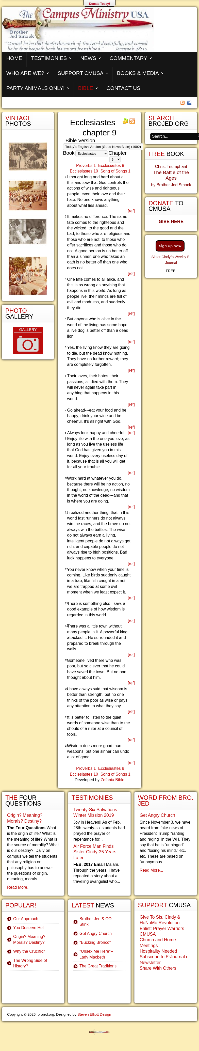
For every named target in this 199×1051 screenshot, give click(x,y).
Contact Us (123, 88)
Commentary (128, 58)
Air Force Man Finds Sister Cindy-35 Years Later (94, 852)
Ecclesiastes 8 (111, 165)
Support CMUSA (81, 73)
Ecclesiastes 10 (84, 171)
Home (14, 58)
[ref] (131, 211)
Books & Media (138, 73)
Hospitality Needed (158, 951)
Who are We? (25, 73)
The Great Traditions (98, 966)
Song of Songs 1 (115, 171)
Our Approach (25, 919)
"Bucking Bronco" (95, 942)
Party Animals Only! (35, 88)
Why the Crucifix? (29, 951)
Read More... (18, 887)
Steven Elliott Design (94, 1014)
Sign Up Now (170, 246)
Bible (85, 88)
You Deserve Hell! (29, 927)
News (88, 58)
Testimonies (49, 58)
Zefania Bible (112, 780)
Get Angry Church (95, 933)
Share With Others (158, 968)
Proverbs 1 (86, 165)
